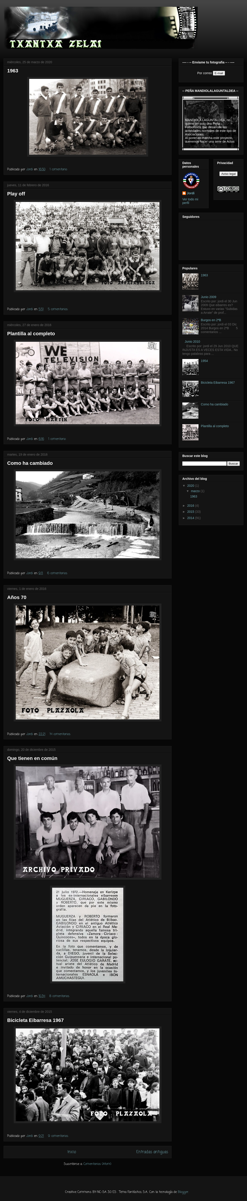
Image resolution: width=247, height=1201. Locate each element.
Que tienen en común (32, 758)
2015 (191, 511)
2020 (191, 485)
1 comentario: (59, 169)
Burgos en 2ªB (211, 320)
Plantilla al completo (31, 333)
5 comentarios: (58, 309)
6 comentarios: (58, 573)
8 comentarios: (60, 996)
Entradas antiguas (152, 1152)
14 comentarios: (61, 734)
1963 (12, 71)
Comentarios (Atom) (97, 1164)
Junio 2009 (208, 297)
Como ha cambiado (30, 463)
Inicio (72, 1152)
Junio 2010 (192, 341)
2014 (191, 518)
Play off (16, 194)
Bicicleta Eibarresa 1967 (35, 1020)
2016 (191, 505)
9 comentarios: (59, 1136)
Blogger (183, 1192)
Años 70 (16, 597)
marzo (196, 491)
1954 (204, 361)
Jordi (190, 193)
